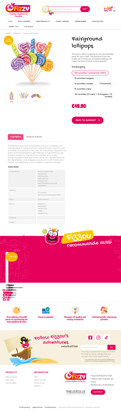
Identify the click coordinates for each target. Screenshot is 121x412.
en (114, 11)
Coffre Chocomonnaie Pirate (15, 287)
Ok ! (85, 9)
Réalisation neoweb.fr (92, 407)
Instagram (98, 337)
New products (11, 377)
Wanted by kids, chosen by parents (104, 318)
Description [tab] (15, 137)
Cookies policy (50, 407)
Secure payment (46, 317)
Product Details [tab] (34, 137)
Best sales (10, 380)
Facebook (90, 337)
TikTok (106, 337)
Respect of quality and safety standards (75, 318)
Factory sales (11, 383)
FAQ (36, 377)
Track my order (40, 380)
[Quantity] (79, 113)
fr (114, 8)
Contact (98, 392)
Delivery (37, 386)
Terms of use (39, 383)
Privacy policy (24, 407)
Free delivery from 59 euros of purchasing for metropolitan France (16, 319)
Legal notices (37, 407)
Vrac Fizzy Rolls (10, 287)
